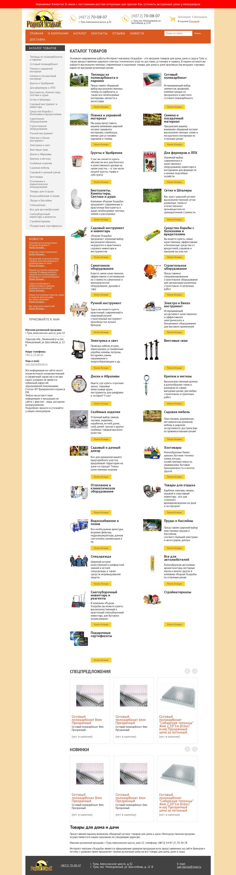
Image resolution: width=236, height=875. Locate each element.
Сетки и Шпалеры (40, 99)
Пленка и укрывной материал (41, 70)
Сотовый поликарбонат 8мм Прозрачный (87, 719)
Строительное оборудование (38, 127)
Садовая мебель (39, 167)
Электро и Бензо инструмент (40, 139)
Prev (187, 671)
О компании (58, 33)
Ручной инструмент (41, 133)
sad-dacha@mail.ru (36, 364)
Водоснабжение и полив (44, 196)
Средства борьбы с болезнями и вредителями (45, 113)
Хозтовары (36, 176)
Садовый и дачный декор (45, 172)
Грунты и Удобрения (42, 83)
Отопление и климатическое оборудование (39, 184)
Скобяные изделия (41, 163)
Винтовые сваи (39, 149)
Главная (36, 33)
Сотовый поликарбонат (44, 64)
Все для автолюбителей (44, 209)
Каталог (79, 33)
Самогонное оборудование (38, 120)
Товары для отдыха (42, 191)
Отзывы (118, 33)
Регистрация (184, 16)
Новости (137, 33)
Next (195, 671)
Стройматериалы (40, 221)
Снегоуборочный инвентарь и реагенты (43, 215)
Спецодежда (37, 205)
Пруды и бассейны (41, 200)
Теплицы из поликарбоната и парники (46, 58)
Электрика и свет (40, 145)
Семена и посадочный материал (43, 77)
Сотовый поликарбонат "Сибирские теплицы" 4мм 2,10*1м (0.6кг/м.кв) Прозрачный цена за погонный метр (176, 726)
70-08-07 (93, 17)
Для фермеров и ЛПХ (43, 87)
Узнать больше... (37, 247)
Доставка (37, 39)
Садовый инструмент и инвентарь (43, 105)
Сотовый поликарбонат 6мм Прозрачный (130, 719)
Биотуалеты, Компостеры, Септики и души (45, 93)
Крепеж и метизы (40, 158)
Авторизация (200, 16)
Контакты (99, 33)
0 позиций (194, 21)
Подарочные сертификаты (46, 225)
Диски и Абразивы (41, 154)
